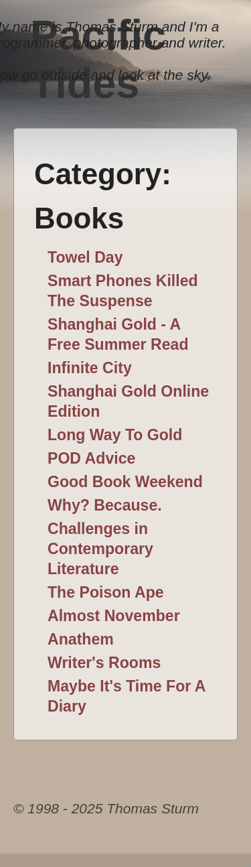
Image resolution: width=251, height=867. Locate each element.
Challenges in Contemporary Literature (100, 549)
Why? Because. (105, 505)
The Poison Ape (106, 592)
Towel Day (85, 257)
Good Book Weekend (125, 481)
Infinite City (90, 368)
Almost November (114, 615)
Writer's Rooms (104, 662)
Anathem (81, 639)
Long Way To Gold (115, 435)
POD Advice (91, 458)
